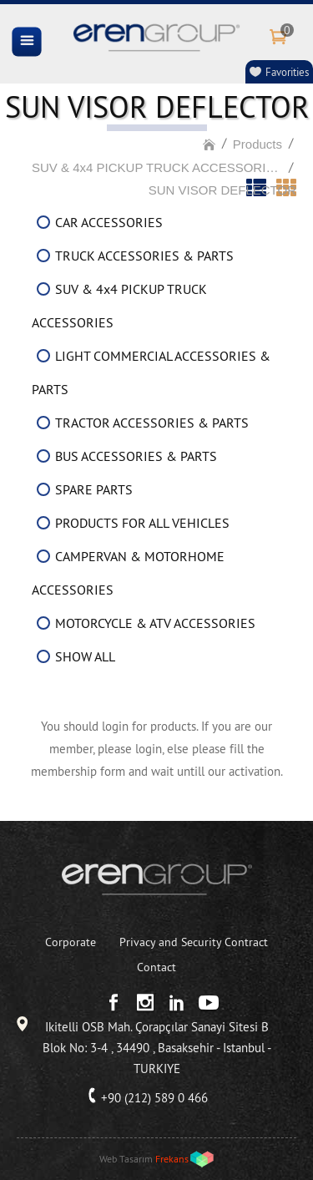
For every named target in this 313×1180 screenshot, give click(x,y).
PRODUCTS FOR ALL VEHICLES (142, 522)
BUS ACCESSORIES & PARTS (136, 456)
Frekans (172, 1158)
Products (257, 144)
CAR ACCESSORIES (109, 222)
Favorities (287, 71)
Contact (156, 967)
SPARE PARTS (94, 489)
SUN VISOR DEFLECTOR (222, 190)
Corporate (70, 942)
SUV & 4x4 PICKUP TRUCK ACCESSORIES (157, 167)
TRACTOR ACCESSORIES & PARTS (152, 422)
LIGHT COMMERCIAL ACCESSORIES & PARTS (151, 372)
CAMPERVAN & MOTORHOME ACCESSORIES (128, 573)
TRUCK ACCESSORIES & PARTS (144, 255)
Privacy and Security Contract (193, 942)
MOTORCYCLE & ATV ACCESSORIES (155, 623)
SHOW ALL (85, 656)
